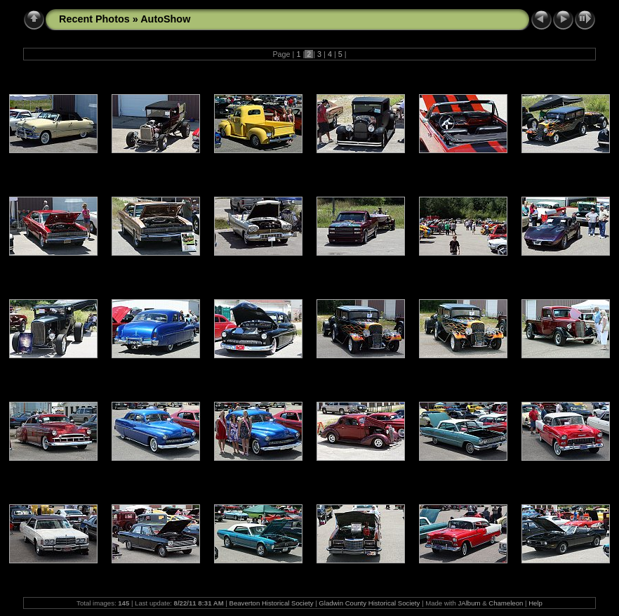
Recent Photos (94, 19)
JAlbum (469, 603)
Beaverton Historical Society (271, 603)
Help (535, 603)
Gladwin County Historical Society (369, 603)
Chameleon (505, 603)
